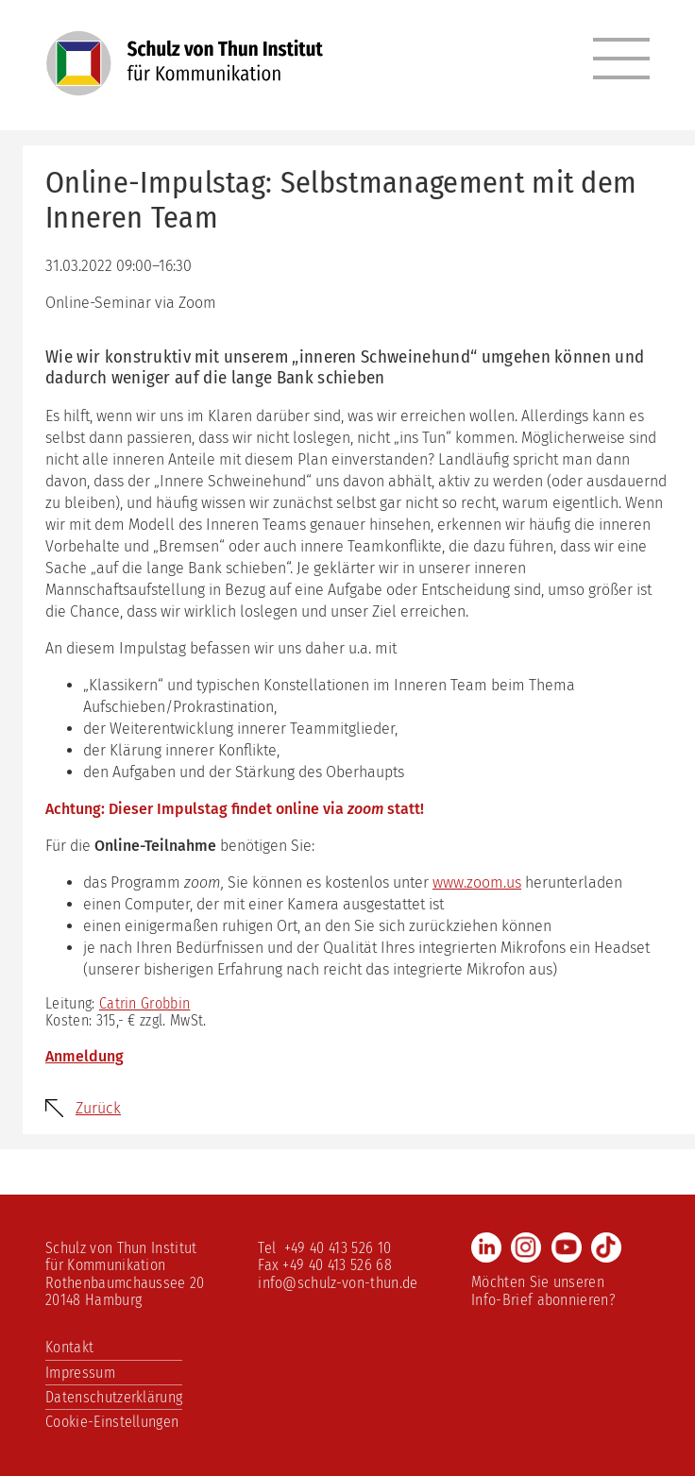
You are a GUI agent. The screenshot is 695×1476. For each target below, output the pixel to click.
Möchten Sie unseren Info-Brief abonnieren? (543, 1290)
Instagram (526, 1247)
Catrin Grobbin (144, 1003)
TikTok (606, 1247)
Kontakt (69, 1347)
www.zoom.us (476, 882)
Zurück (98, 1108)
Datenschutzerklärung (113, 1397)
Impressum (80, 1373)
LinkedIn (486, 1247)
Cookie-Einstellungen (111, 1422)
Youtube (566, 1247)
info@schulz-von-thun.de (337, 1283)
